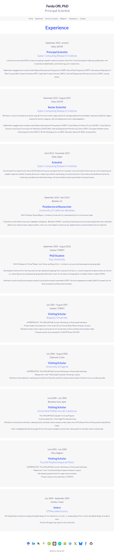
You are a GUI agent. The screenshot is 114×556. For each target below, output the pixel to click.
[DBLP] (38, 543)
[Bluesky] (80, 543)
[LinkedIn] (33, 543)
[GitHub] (91, 543)
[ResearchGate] (59, 543)
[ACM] (70, 543)
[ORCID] (49, 543)
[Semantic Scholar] (44, 543)
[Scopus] (54, 543)
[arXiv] (65, 543)
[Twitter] (75, 543)
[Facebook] (86, 543)
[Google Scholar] (28, 543)
